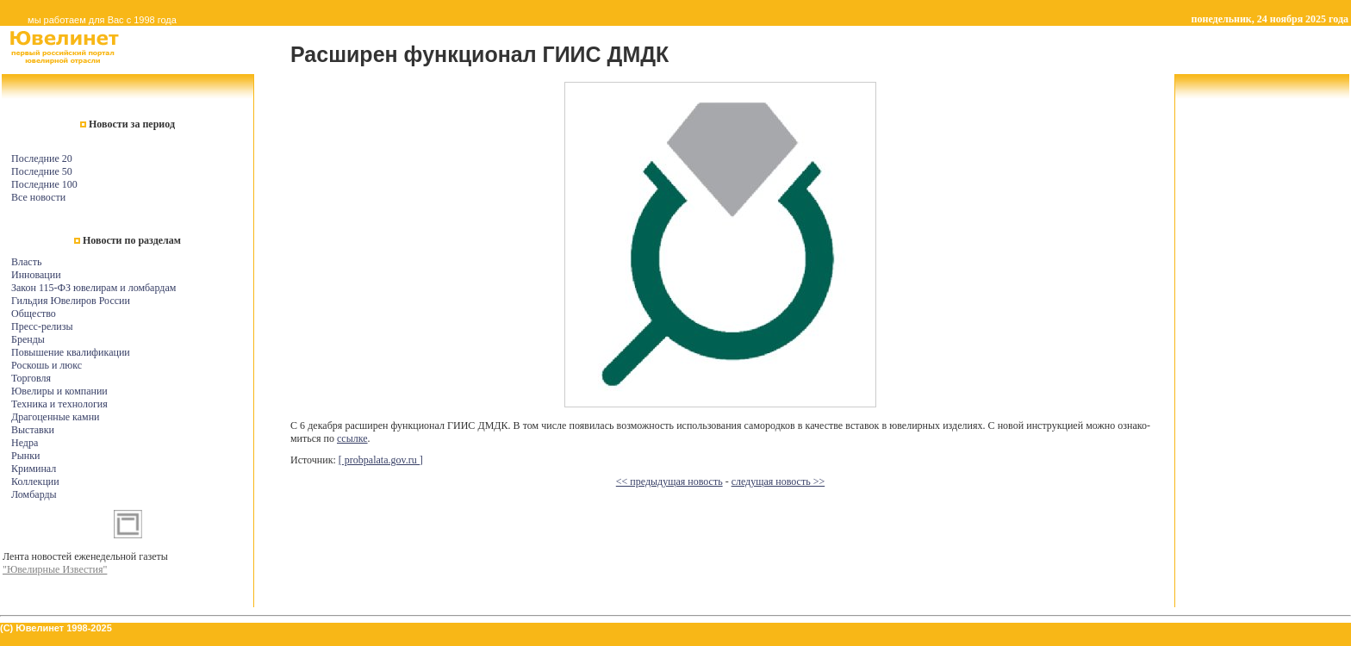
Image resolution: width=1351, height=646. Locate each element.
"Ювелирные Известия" (55, 569)
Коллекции (35, 481)
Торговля (31, 378)
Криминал (33, 469)
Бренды (28, 339)
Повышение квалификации (70, 352)
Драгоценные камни (55, 417)
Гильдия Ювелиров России (70, 301)
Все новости (38, 197)
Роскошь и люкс (46, 365)
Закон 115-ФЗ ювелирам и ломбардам (93, 288)
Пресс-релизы (41, 326)
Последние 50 (41, 171)
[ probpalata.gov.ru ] (381, 460)
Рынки (25, 456)
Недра (24, 443)
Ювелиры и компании (59, 391)
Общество (33, 313)
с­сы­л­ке (352, 438)
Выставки (32, 430)
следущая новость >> (778, 481)
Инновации (36, 275)
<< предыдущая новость (669, 481)
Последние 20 (41, 158)
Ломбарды (34, 494)
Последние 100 (44, 184)
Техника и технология (59, 404)
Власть (26, 262)
